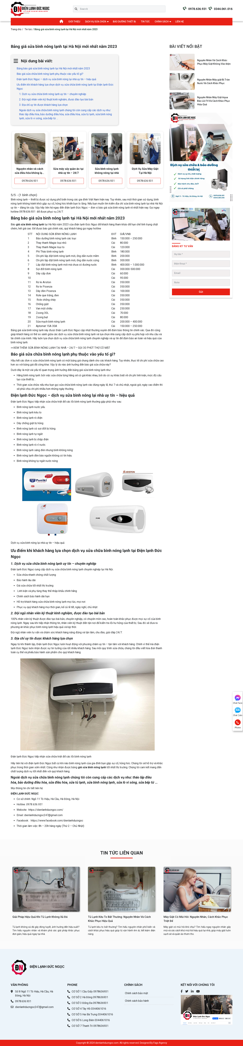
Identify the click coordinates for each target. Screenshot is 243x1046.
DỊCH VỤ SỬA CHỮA (95, 21)
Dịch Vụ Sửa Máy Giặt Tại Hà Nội (145, 171)
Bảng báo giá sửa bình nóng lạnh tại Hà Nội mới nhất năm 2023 (53, 68)
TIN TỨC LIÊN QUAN (121, 853)
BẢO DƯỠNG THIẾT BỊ (124, 21)
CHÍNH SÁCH (162, 21)
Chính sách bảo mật (136, 993)
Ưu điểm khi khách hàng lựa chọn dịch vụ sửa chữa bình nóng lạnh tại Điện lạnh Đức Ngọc (65, 86)
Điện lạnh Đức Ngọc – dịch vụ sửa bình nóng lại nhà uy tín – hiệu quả (56, 79)
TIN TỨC (145, 21)
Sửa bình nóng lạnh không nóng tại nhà (107, 171)
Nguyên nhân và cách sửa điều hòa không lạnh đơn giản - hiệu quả (30, 171)
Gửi (201, 291)
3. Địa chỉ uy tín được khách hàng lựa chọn (43, 104)
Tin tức (28, 29)
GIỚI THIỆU (74, 21)
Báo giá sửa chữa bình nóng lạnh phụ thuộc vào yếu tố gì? (50, 73)
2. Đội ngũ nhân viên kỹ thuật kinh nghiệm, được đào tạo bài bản (56, 99)
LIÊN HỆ (179, 21)
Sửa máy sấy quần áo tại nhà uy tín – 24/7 (68, 171)
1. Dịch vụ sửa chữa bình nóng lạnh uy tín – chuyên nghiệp (52, 94)
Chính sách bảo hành (137, 1000)
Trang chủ (16, 29)
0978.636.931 (30, 180)
